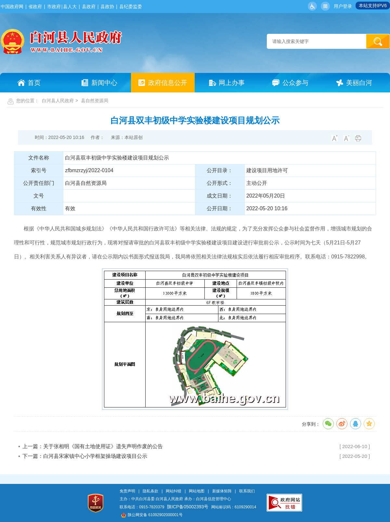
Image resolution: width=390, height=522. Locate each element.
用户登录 (343, 6)
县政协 (107, 6)
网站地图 (196, 491)
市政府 (54, 6)
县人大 (70, 6)
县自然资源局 (94, 100)
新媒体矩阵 (222, 491)
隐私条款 (150, 491)
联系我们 (247, 491)
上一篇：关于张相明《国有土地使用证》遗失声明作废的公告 (92, 446)
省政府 (35, 6)
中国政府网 (12, 6)
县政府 (89, 6)
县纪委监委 (130, 6)
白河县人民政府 (58, 100)
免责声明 (127, 491)
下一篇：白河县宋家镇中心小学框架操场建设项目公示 (84, 456)
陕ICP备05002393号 (188, 506)
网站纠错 (173, 491)
